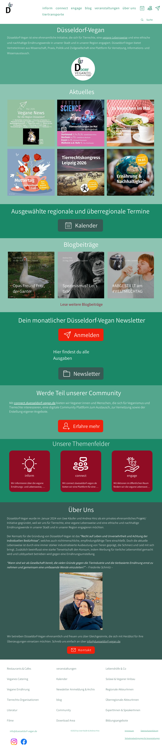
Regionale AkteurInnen (120, 689)
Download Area (65, 720)
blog (59, 700)
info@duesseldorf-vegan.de (103, 641)
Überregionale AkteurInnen (122, 700)
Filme (10, 720)
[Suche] (149, 19)
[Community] (150, 8)
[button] (47, 8)
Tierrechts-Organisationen (23, 700)
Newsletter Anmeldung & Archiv (75, 689)
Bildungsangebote (117, 720)
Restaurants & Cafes (19, 668)
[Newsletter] (157, 8)
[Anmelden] (81, 335)
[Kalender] (80, 225)
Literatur (12, 710)
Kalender (61, 679)
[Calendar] (142, 8)
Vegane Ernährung (18, 689)
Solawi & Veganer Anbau (120, 679)
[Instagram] (14, 742)
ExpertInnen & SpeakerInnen (123, 710)
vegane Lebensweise (115, 37)
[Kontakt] (81, 650)
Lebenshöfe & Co (116, 668)
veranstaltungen (66, 668)
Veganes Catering (17, 679)
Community (63, 710)
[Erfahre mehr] (80, 426)
